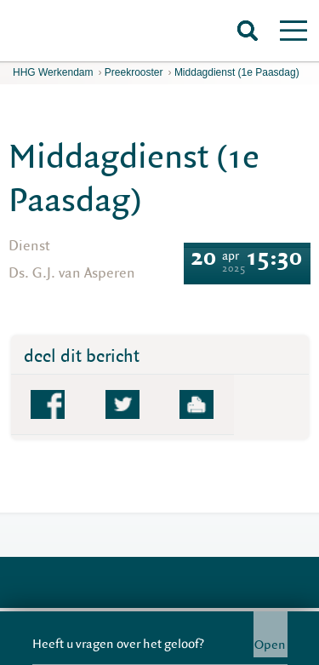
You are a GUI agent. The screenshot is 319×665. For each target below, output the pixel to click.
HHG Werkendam (53, 72)
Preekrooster (134, 72)
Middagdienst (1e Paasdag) (236, 72)
